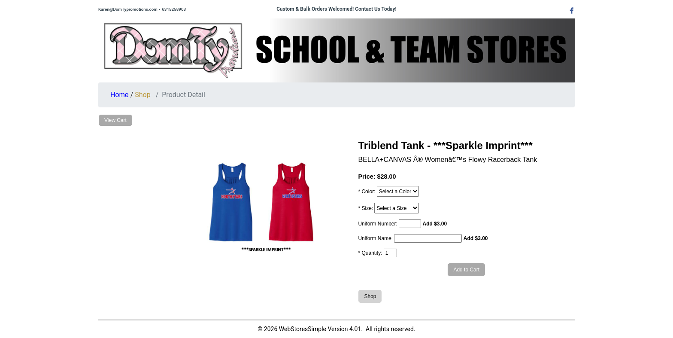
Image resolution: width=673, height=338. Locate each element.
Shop (142, 95)
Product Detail (183, 95)
